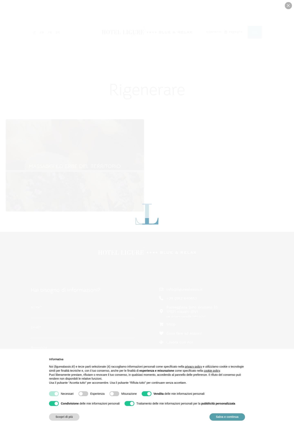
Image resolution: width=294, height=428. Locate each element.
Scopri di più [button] (64, 416)
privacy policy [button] (193, 366)
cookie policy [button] (212, 370)
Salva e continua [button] (227, 416)
